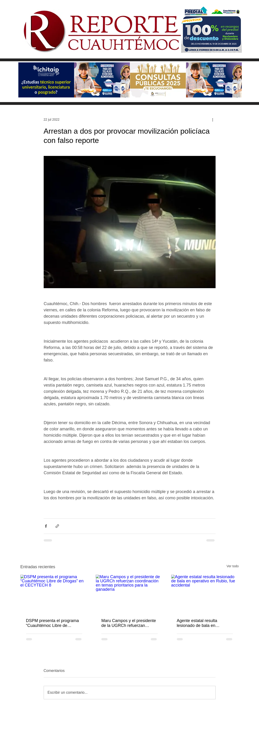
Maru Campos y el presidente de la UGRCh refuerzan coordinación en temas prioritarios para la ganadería (128, 623)
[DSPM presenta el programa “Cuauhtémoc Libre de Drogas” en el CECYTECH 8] (54, 594)
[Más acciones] (213, 119)
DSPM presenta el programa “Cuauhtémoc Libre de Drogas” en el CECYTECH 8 (52, 623)
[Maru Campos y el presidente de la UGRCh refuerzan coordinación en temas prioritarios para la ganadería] (129, 594)
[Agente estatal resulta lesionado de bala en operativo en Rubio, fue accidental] (205, 594)
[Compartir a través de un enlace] (57, 526)
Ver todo (232, 566)
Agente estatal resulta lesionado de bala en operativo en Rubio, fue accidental (198, 623)
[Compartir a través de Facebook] (46, 526)
